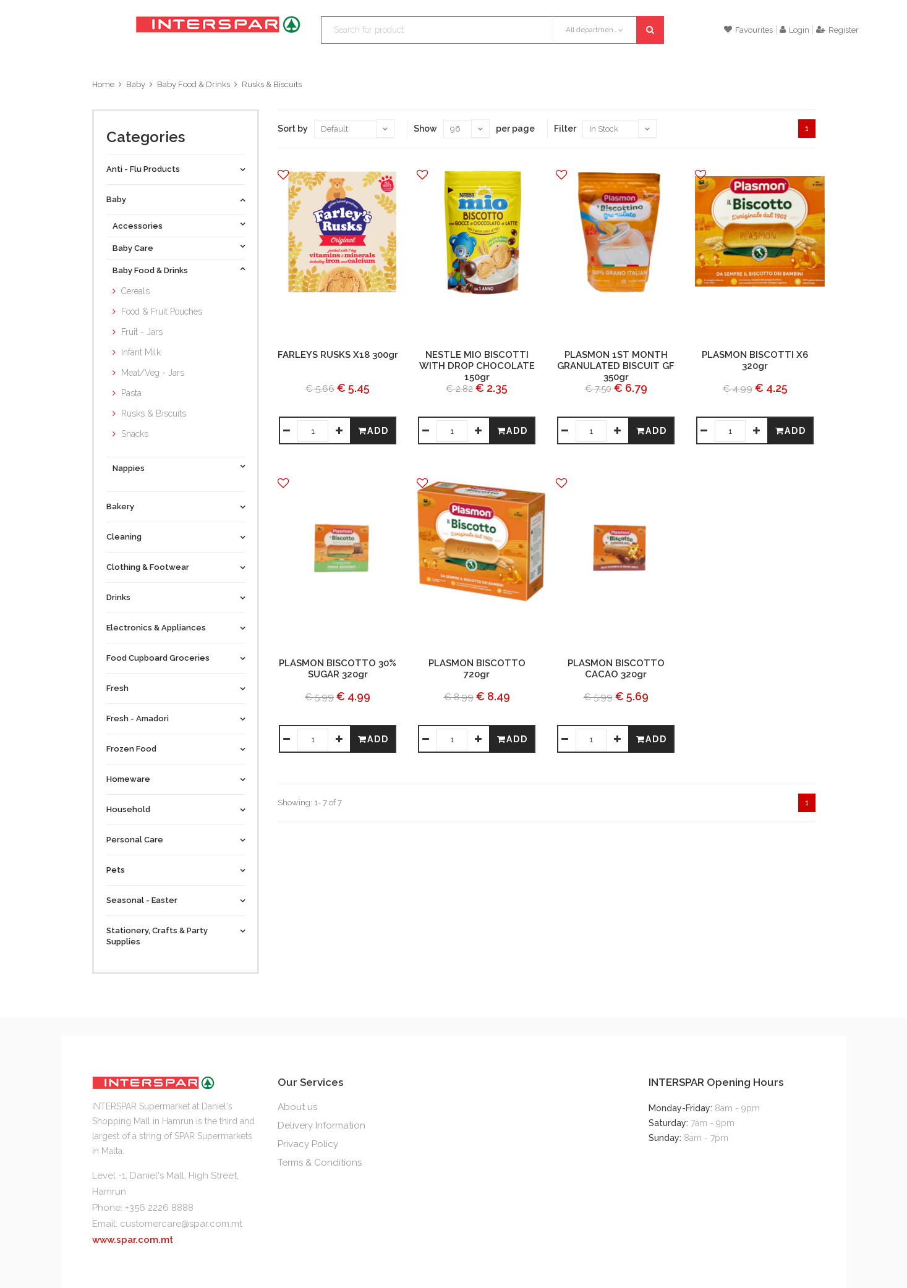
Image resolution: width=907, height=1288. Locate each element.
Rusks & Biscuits (272, 84)
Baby (135, 84)
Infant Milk (141, 352)
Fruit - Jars (142, 332)
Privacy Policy (308, 1144)
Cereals (135, 291)
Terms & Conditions (320, 1162)
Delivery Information (321, 1125)
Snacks (134, 434)
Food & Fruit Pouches (161, 311)
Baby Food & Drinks (193, 84)
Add (373, 431)
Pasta (131, 393)
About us (297, 1106)
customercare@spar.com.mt (181, 1223)
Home (103, 84)
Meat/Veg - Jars (152, 373)
